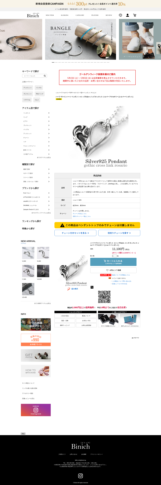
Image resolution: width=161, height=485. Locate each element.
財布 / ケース (27, 150)
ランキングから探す (31, 221)
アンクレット (27, 133)
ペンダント (26, 113)
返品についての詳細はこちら (121, 275)
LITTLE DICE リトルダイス (31, 197)
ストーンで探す (28, 177)
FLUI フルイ (27, 193)
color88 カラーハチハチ (30, 201)
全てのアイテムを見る (44, 157)
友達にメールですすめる (119, 284)
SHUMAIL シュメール (30, 205)
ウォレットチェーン (29, 146)
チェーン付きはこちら (80, 213)
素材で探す (26, 169)
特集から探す (28, 228)
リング (25, 117)
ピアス (25, 121)
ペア (24, 142)
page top (136, 337)
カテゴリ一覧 (78, 92)
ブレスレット (27, 125)
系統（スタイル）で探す (30, 181)
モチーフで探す (28, 173)
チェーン (26, 137)
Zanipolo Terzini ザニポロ (31, 209)
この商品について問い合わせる (121, 281)
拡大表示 (72, 289)
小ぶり (94, 92)
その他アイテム (28, 154)
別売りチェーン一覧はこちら (82, 216)
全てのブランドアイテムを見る (41, 213)
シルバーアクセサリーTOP (64, 92)
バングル (26, 129)
